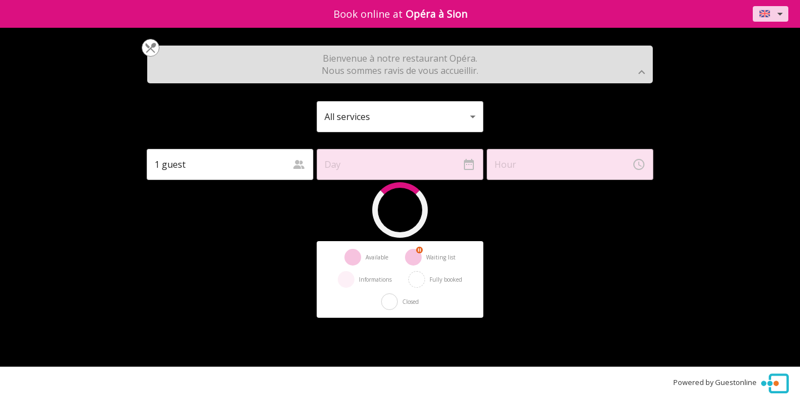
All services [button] (347, 117)
